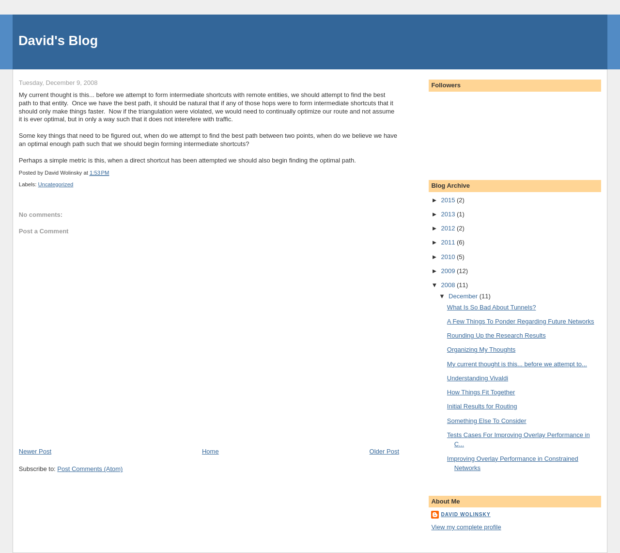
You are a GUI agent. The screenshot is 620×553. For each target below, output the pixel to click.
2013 (449, 214)
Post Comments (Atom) (90, 468)
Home (210, 451)
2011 (449, 242)
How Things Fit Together (481, 392)
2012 (449, 228)
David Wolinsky (465, 514)
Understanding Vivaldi (477, 378)
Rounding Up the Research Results (496, 335)
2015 (449, 200)
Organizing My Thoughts (481, 349)
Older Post (384, 451)
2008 (449, 285)
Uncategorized (55, 184)
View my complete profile (466, 527)
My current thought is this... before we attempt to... (517, 364)
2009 (449, 271)
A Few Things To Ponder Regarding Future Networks (520, 321)
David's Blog (58, 40)
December (464, 296)
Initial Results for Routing (482, 406)
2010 (449, 256)
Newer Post (35, 451)
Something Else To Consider (487, 420)
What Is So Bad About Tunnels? (491, 307)
